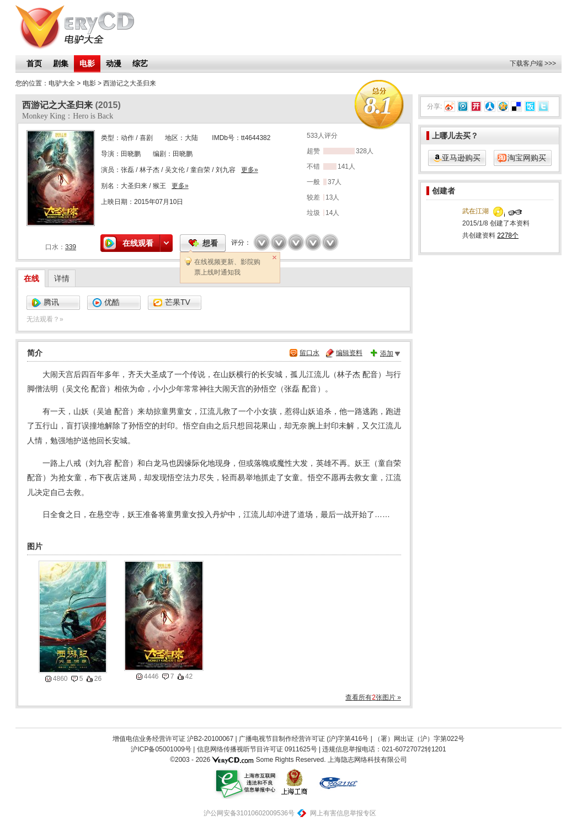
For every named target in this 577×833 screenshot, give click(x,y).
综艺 (140, 63)
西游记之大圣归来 (129, 83)
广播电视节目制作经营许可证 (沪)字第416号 (303, 739)
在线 (31, 278)
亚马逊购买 (461, 157)
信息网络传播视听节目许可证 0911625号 (257, 749)
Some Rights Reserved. (291, 760)
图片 (34, 546)
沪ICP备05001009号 (161, 749)
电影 (87, 63)
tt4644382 (255, 138)
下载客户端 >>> (533, 63)
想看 (210, 243)
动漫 (113, 63)
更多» (249, 170)
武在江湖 (475, 211)
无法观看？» (44, 319)
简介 (34, 352)
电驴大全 (62, 83)
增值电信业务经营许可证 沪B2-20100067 (173, 739)
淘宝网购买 (526, 157)
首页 (34, 63)
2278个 (508, 235)
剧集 (60, 63)
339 (70, 247)
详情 (62, 278)
